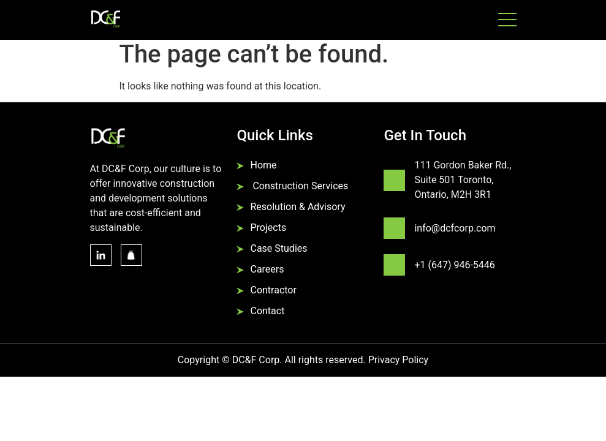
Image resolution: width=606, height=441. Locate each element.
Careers (267, 269)
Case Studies (278, 248)
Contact (267, 311)
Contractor (273, 290)
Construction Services (299, 186)
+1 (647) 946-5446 (454, 265)
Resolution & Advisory (297, 207)
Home (263, 165)
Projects (268, 227)
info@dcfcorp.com (454, 228)
